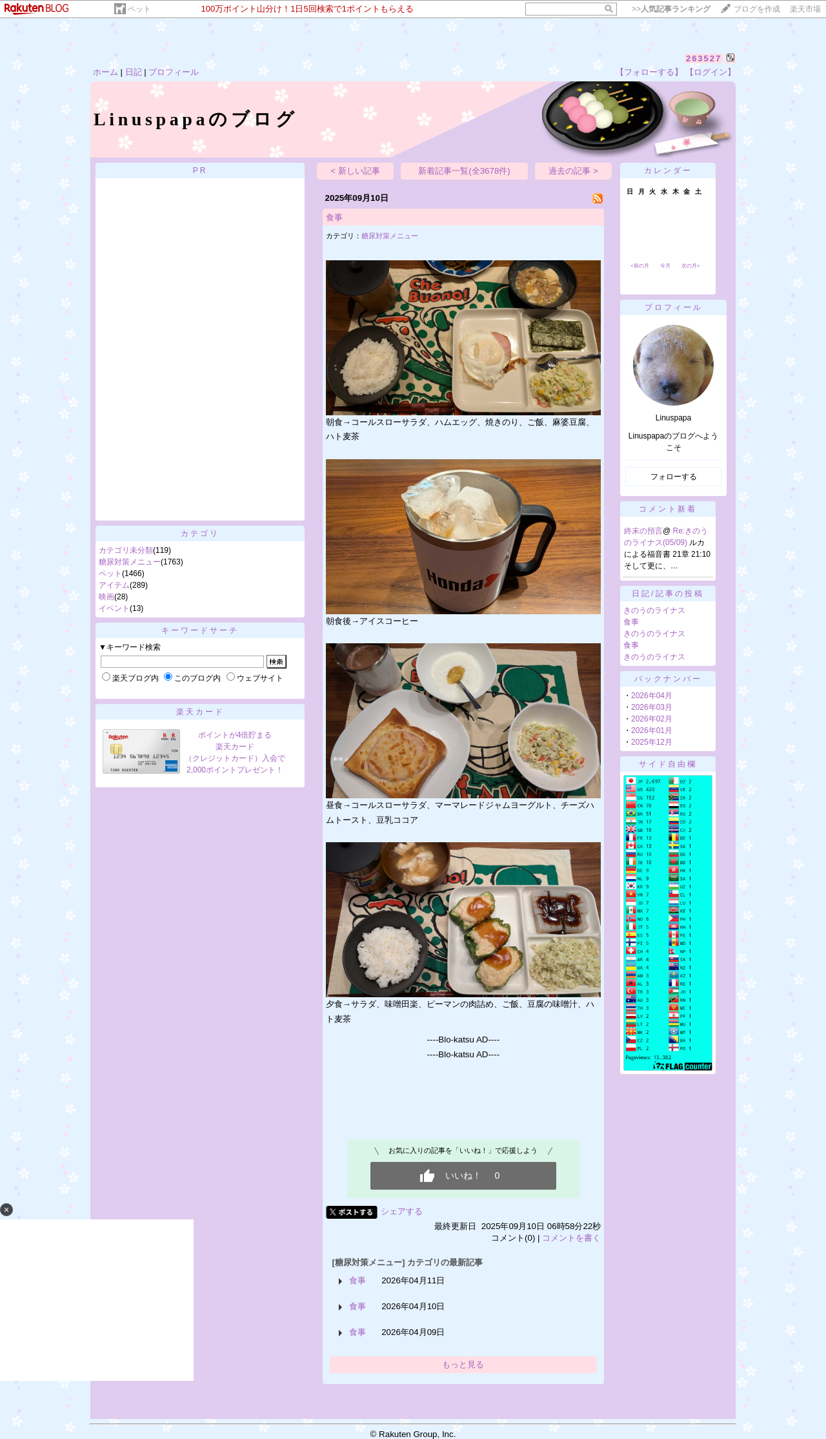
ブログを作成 (757, 9)
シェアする (402, 1211)
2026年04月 (651, 695)
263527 (703, 58)
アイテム (114, 585)
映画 (106, 596)
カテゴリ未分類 (126, 550)
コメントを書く (571, 1238)
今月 (665, 266)
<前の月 (639, 266)
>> (671, 9)
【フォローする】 (649, 72)
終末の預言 (643, 530)
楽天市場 (805, 9)
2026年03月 (651, 707)
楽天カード (200, 711)
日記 (133, 72)
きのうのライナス (654, 610)
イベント (114, 608)
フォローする (673, 476)
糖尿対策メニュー (130, 561)
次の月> (690, 266)
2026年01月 (651, 730)
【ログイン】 (710, 72)
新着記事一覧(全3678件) (464, 171)
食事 (334, 217)
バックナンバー (668, 678)
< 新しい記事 (355, 171)
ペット (139, 9)
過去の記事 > (573, 171)
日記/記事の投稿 (667, 593)
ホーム (105, 72)
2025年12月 (651, 742)
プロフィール (173, 72)
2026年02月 (651, 718)
